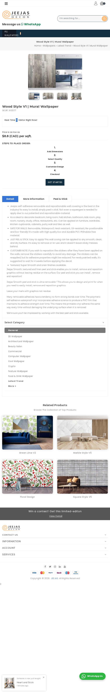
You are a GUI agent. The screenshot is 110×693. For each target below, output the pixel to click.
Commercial (15, 351)
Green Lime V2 (27, 452)
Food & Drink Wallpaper (20, 376)
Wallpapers (49, 45)
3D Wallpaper (15, 336)
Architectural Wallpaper (21, 341)
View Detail (55, 516)
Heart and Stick (25, 682)
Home (37, 45)
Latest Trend (64, 45)
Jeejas (54, 578)
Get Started (55, 182)
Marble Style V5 (82, 452)
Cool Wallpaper (16, 361)
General (13, 330)
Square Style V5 (82, 496)
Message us (21, 24)
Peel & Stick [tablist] (60, 199)
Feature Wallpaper (18, 371)
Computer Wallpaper (19, 356)
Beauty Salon (15, 346)
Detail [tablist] (10, 199)
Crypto (11, 366)
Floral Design (27, 496)
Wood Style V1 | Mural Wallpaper (90, 45)
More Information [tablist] (33, 199)
